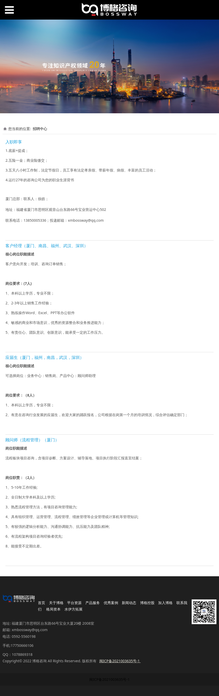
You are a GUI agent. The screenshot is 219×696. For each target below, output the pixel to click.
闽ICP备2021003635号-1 (109, 679)
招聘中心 (40, 128)
